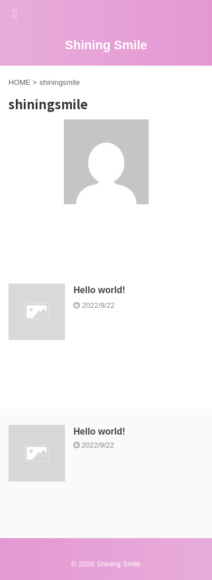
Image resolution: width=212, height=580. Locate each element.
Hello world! (99, 290)
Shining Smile (106, 45)
